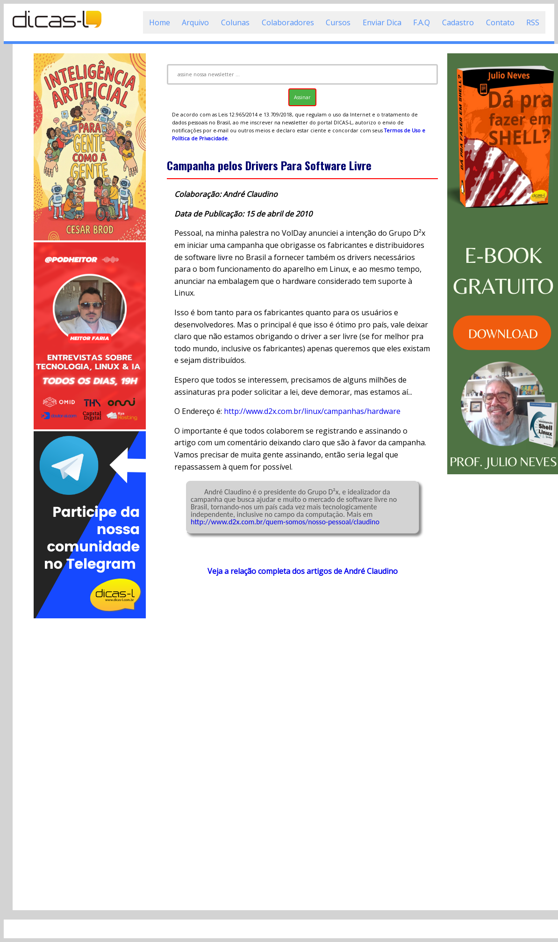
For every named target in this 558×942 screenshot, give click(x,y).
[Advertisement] (90, 760)
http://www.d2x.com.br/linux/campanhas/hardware (312, 411)
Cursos (338, 22)
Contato (500, 22)
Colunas (235, 22)
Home (159, 22)
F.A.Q (421, 22)
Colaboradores (288, 22)
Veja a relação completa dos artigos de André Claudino (302, 571)
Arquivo (195, 22)
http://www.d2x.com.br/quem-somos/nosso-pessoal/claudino (285, 521)
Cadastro (458, 22)
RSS (532, 22)
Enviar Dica (382, 22)
